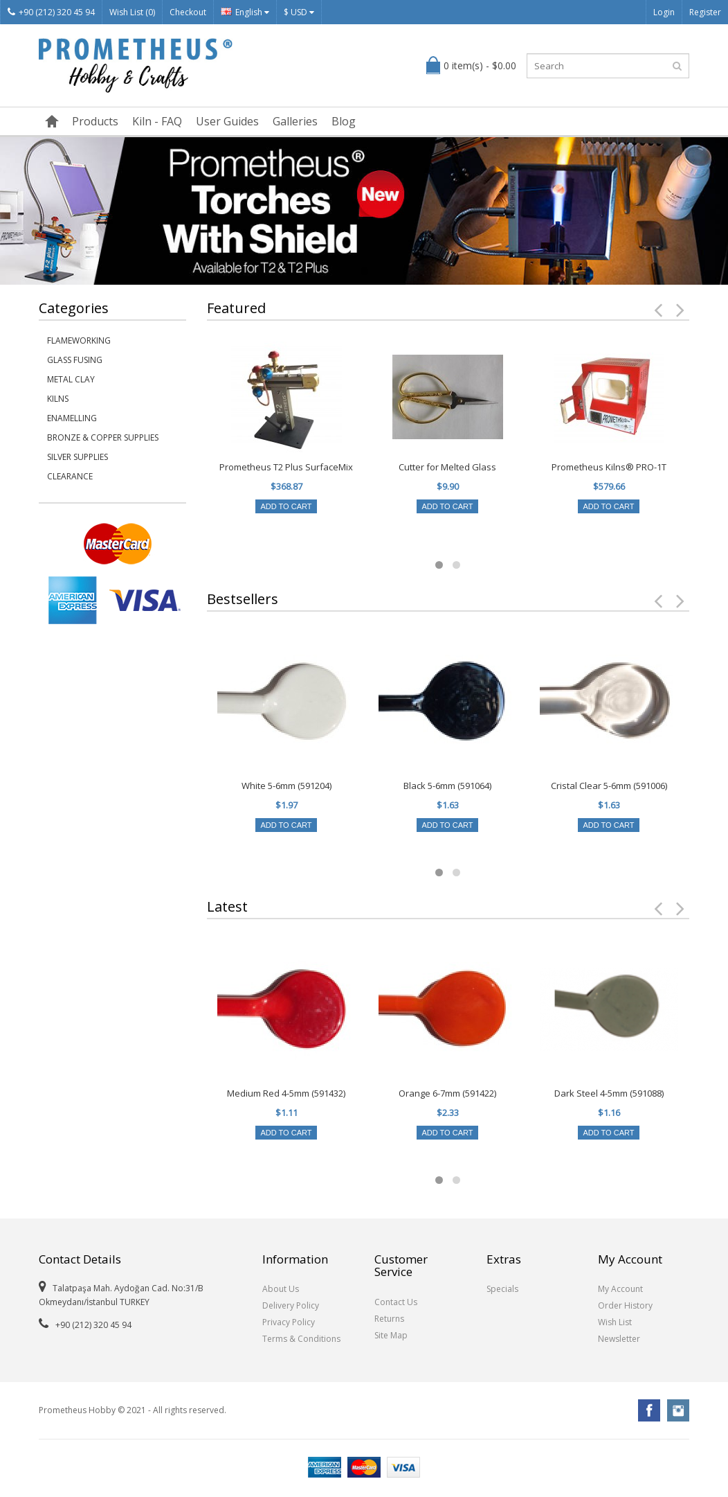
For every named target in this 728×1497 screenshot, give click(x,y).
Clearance (70, 476)
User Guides (227, 121)
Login (664, 12)
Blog (343, 121)
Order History (625, 1305)
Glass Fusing (74, 360)
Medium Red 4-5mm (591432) (286, 1093)
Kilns (58, 399)
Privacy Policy (288, 1322)
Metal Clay (71, 379)
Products (95, 121)
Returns (389, 1319)
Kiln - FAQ (157, 121)
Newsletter (619, 1339)
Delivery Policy (290, 1305)
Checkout (188, 12)
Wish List (615, 1322)
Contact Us (395, 1302)
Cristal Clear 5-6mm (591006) (609, 785)
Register (705, 12)
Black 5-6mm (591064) (447, 785)
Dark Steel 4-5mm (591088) (609, 1093)
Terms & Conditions (301, 1339)
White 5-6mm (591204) (286, 785)
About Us (280, 1289)
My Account (620, 1289)
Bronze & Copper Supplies (102, 437)
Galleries (295, 121)
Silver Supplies (77, 457)
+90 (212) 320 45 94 (51, 12)
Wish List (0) (132, 12)
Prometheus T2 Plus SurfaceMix (286, 467)
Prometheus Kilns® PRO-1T (609, 467)
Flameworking (79, 340)
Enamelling (72, 418)
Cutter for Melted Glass (447, 467)
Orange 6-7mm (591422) (447, 1093)
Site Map (391, 1335)
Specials (502, 1289)
